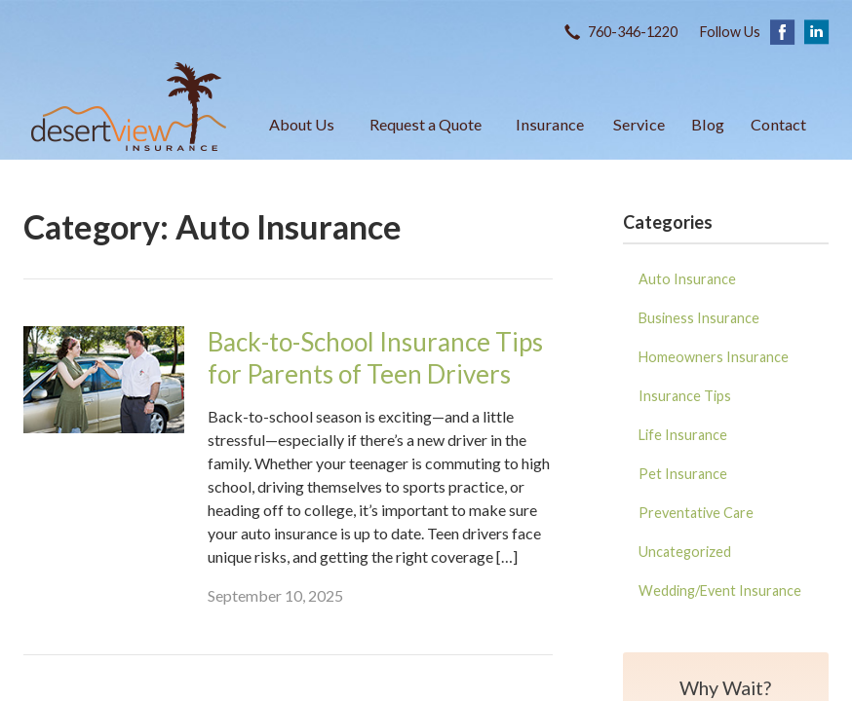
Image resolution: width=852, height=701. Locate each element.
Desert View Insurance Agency (128, 106)
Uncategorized (685, 551)
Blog (707, 124)
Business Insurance (699, 318)
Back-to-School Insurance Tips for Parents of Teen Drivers (375, 357)
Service (639, 124)
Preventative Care (696, 512)
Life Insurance (683, 434)
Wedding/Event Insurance (720, 590)
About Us (301, 124)
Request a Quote (425, 124)
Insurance (550, 124)
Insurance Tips (685, 395)
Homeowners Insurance (714, 357)
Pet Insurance (683, 473)
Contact (778, 124)
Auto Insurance (687, 279)
